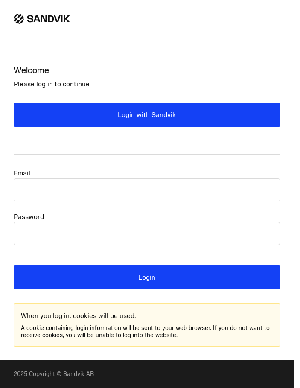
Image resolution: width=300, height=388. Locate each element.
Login (146, 277)
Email (22, 173)
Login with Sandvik (147, 115)
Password (29, 217)
